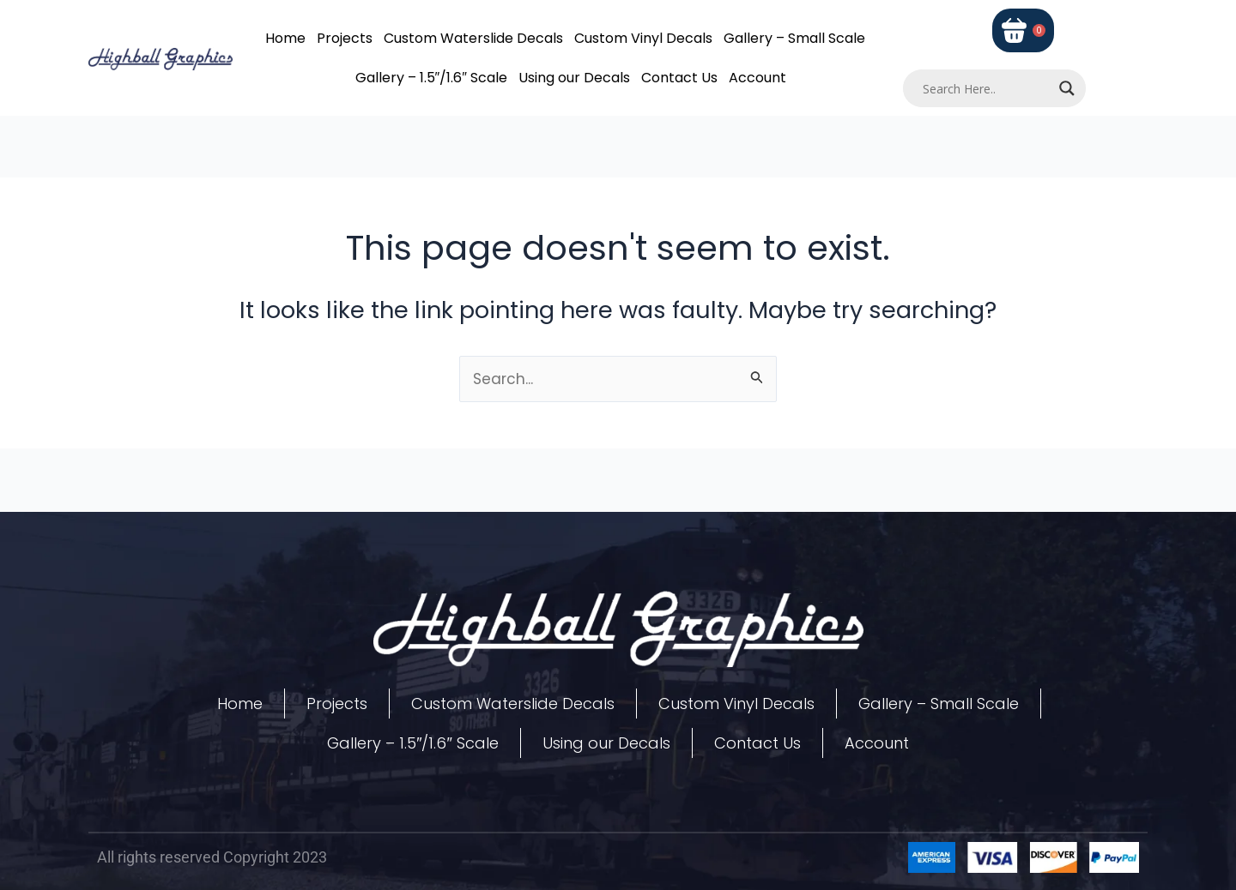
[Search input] (987, 88)
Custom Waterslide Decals (473, 38)
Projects (345, 38)
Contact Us (679, 77)
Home (285, 38)
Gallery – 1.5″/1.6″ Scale (431, 77)
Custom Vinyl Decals (643, 38)
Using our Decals (574, 77)
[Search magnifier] (1067, 88)
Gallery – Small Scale (794, 38)
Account (757, 77)
